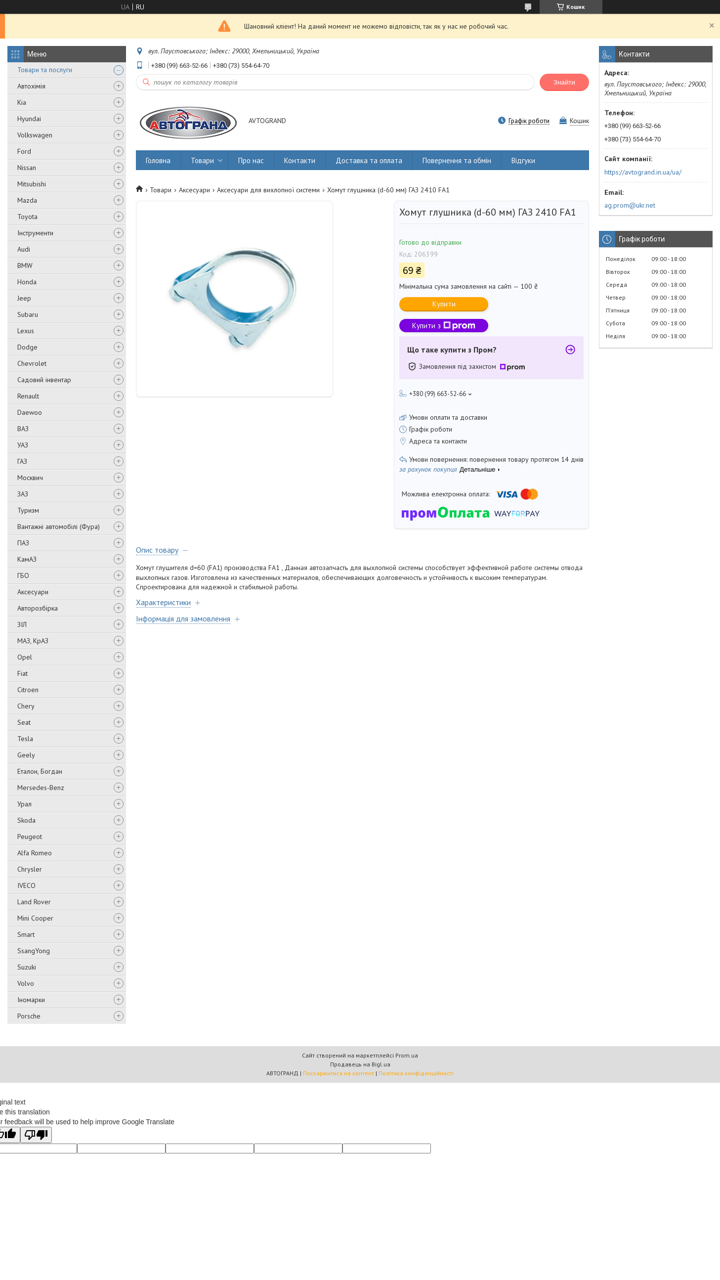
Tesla (25, 738)
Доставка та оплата (369, 160)
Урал (24, 803)
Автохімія (31, 86)
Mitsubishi (31, 183)
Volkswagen (34, 135)
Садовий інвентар (44, 379)
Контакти (299, 160)
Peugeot (29, 836)
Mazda (27, 200)
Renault (28, 396)
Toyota (27, 216)
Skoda (26, 820)
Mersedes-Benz (40, 787)
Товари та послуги (44, 69)
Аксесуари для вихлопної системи (268, 189)
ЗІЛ (22, 624)
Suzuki (26, 967)
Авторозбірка (37, 608)
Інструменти (35, 232)
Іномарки (31, 999)
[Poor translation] (36, 1135)
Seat (24, 722)
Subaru (27, 314)
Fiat (22, 673)
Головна (158, 160)
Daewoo (29, 412)
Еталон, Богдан (39, 771)
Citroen (28, 689)
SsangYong (33, 950)
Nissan (26, 167)
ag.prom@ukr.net (629, 205)
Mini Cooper (35, 918)
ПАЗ (23, 542)
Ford (24, 151)
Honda (27, 281)
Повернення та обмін (457, 160)
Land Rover (34, 901)
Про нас (251, 160)
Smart (26, 934)
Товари (202, 160)
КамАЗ (27, 559)
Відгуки (523, 160)
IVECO (26, 885)
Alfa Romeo (34, 852)
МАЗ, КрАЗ (32, 640)
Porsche (29, 1016)
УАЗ (22, 445)
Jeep (24, 298)
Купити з (443, 325)
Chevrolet (31, 363)
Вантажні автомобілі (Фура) (58, 526)
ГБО (23, 575)
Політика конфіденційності (416, 1073)
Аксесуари (32, 591)
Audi (23, 249)
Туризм (28, 510)
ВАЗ (23, 428)
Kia (21, 102)
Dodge (27, 347)
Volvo (25, 983)
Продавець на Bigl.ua (360, 1064)
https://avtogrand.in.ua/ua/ (642, 172)
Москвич (30, 477)
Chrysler (29, 869)
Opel (24, 657)
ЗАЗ (22, 493)
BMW (25, 265)
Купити (444, 304)
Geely (26, 754)
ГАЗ (22, 461)
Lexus (25, 330)
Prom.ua (406, 1055)
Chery (26, 706)
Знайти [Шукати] (564, 82)
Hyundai (29, 118)
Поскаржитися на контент (338, 1073)
